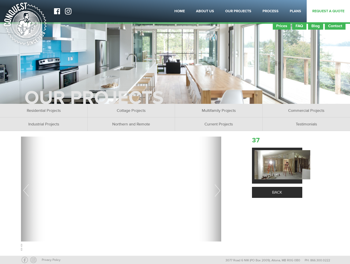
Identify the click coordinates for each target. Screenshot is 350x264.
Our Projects (238, 11)
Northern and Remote (131, 124)
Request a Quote (328, 11)
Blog (315, 25)
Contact (335, 25)
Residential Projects (44, 110)
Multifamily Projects (219, 110)
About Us (205, 11)
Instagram (68, 11)
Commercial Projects (306, 110)
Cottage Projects (131, 110)
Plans (295, 11)
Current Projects (218, 124)
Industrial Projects (43, 124)
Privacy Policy (51, 260)
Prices (281, 25)
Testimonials (306, 124)
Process (270, 11)
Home (179, 11)
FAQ (299, 25)
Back (277, 192)
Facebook (56, 11)
